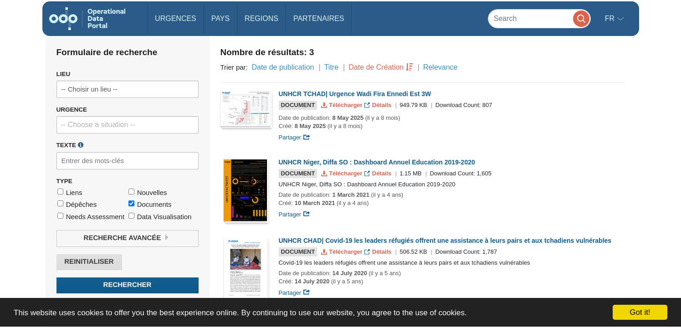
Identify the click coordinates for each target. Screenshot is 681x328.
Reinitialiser (88, 262)
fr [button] (611, 18)
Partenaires (318, 18)
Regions (261, 18)
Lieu (63, 74)
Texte (69, 145)
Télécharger (342, 105)
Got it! (640, 312)
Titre (331, 67)
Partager (294, 137)
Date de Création (376, 67)
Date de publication (282, 67)
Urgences (175, 18)
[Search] (539, 18)
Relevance (440, 67)
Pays (220, 18)
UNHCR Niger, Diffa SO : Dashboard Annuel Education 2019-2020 (377, 162)
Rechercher (127, 285)
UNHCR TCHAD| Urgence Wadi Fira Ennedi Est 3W (355, 93)
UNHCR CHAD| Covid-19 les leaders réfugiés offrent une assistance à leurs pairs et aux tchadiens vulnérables (445, 240)
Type (64, 181)
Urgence (71, 109)
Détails (378, 105)
